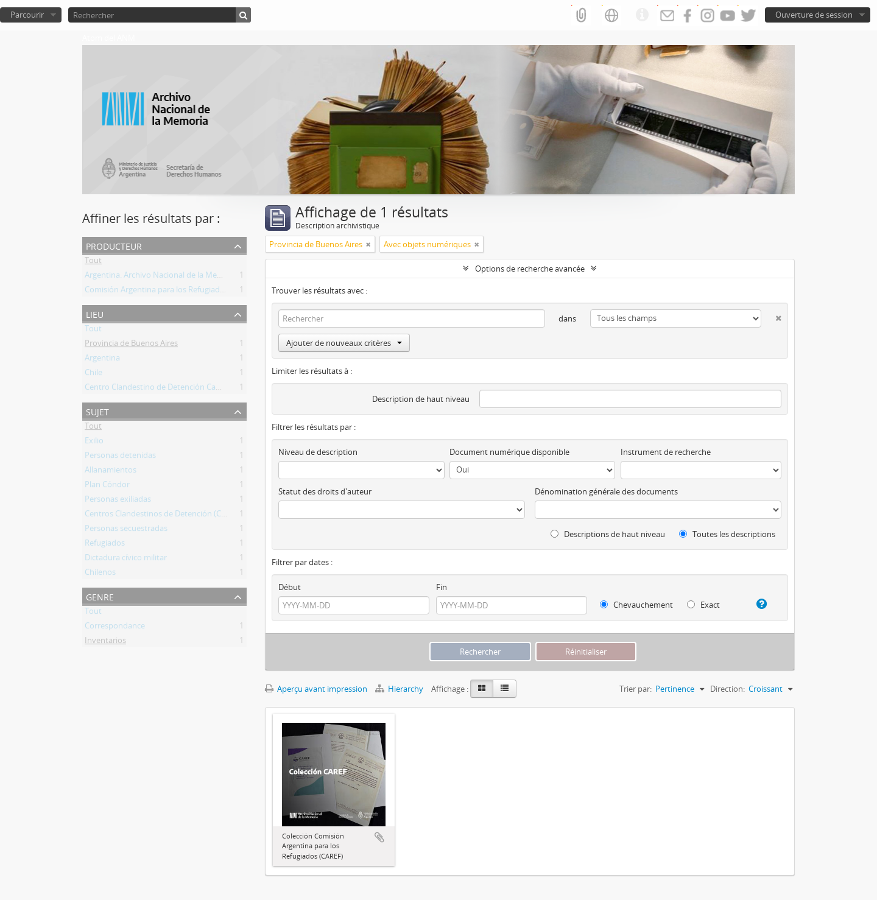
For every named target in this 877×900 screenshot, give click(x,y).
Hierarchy (400, 688)
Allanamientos (110, 471)
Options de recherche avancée (530, 268)
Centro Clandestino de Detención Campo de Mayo (175, 389)
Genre (100, 596)
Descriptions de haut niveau (608, 534)
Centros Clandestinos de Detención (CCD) (159, 515)
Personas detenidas (120, 457)
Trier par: (635, 688)
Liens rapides (642, 15)
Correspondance (115, 627)
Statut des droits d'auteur (325, 491)
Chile (93, 374)
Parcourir (27, 14)
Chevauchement (636, 604)
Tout (93, 262)
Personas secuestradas (126, 530)
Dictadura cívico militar (126, 559)
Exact (703, 604)
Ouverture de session (814, 14)
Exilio (94, 442)
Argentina (102, 359)
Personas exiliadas (118, 501)
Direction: (727, 688)
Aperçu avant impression (316, 688)
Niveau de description (317, 451)
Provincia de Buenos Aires (131, 345)
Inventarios (105, 642)
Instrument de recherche (666, 451)
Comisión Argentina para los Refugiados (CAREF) (171, 291)
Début (289, 587)
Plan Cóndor (107, 486)
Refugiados (105, 545)
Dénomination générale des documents (606, 491)
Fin (441, 587)
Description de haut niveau (421, 398)
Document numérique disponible (509, 451)
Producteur (114, 245)
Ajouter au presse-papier (379, 837)
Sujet (97, 411)
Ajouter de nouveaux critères (344, 342)
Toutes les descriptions (727, 534)
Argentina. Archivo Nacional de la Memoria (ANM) (174, 277)
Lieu (95, 313)
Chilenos (100, 574)
